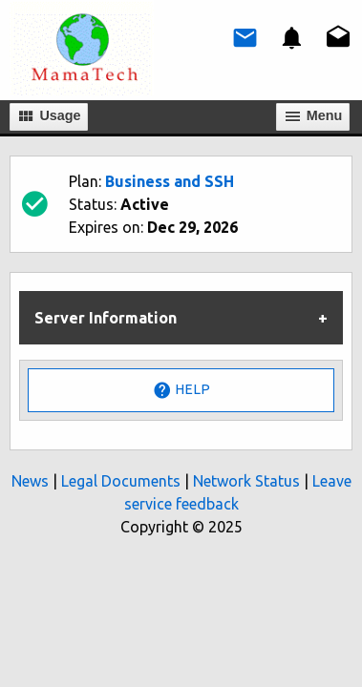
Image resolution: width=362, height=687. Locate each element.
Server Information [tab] (105, 317)
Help (181, 390)
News (30, 480)
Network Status (246, 480)
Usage (48, 116)
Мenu (313, 116)
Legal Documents (121, 480)
